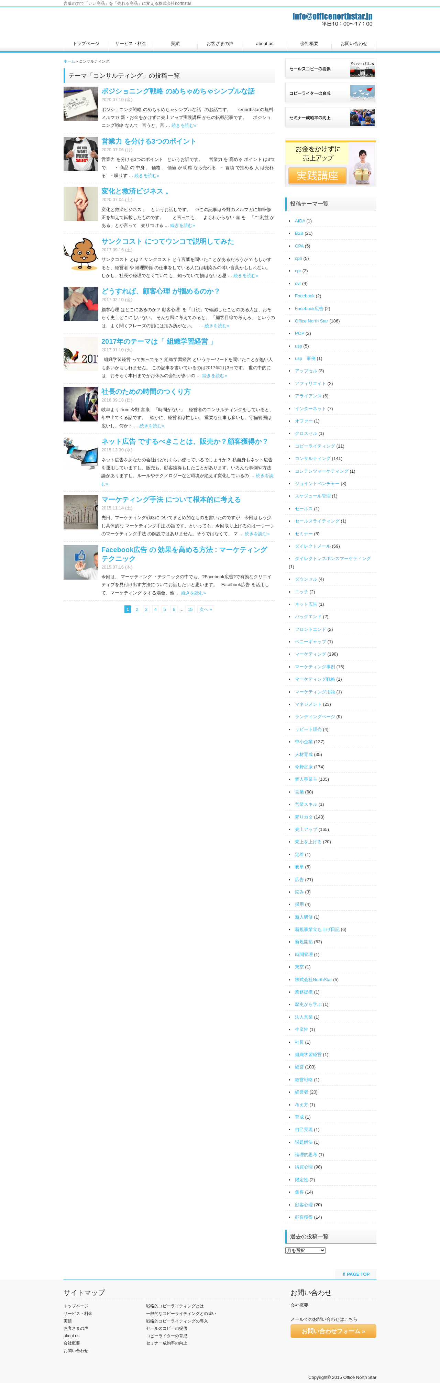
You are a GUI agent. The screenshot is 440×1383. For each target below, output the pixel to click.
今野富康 (304, 766)
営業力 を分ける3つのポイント (149, 141)
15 (190, 609)
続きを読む (184, 125)
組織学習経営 (308, 1054)
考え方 (301, 1104)
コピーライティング (315, 446)
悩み (299, 891)
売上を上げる (308, 841)
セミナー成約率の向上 (166, 1343)
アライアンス (308, 395)
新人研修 (304, 917)
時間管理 (304, 954)
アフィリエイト (310, 383)
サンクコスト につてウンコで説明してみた (167, 241)
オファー (304, 421)
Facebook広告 (309, 308)
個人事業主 (306, 779)
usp (298, 346)
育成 (299, 1117)
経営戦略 (304, 1079)
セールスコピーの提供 (166, 1328)
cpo (298, 258)
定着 (299, 854)
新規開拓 (304, 941)
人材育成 (304, 754)
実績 (175, 43)
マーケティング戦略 (315, 679)
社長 (299, 1042)
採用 (299, 904)
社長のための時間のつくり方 (146, 391)
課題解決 (304, 1142)
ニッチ (301, 591)
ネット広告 (306, 604)
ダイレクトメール (313, 546)
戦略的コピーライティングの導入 (177, 1321)
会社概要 (309, 43)
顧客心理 (304, 1204)
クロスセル (306, 433)
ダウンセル (306, 579)
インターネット (310, 408)
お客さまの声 (220, 43)
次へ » (205, 609)
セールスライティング (317, 521)
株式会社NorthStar (313, 979)
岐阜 (299, 866)
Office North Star (311, 320)
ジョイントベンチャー (317, 483)
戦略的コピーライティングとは (175, 1306)
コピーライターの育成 (166, 1335)
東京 (299, 966)
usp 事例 (305, 358)
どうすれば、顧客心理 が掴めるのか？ (160, 291)
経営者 (301, 1092)
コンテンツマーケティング (322, 471)
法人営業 (304, 1017)
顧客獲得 (304, 1217)
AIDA (300, 220)
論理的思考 (306, 1154)
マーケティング (310, 654)
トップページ (86, 43)
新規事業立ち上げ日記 (317, 929)
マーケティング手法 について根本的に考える (171, 499)
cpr (298, 270)
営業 (299, 791)
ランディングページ (315, 716)
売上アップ (306, 829)
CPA (299, 246)
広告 (299, 879)
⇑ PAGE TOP (356, 1274)
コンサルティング (313, 458)
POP (299, 333)
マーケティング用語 (315, 691)
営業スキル (306, 804)
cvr (298, 283)
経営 (299, 1066)
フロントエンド (310, 629)
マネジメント (308, 704)
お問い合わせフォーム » (333, 1331)
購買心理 (304, 1167)
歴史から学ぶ (308, 1004)
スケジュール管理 (313, 495)
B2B (299, 233)
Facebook (305, 295)
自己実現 (304, 1129)
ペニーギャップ (310, 641)
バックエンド (308, 616)
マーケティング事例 (315, 666)
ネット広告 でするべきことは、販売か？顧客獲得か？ (184, 441)
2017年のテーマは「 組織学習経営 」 (159, 341)
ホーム (69, 61)
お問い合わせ (354, 43)
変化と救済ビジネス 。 (136, 191)
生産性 (301, 1029)
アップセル (306, 370)
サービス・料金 (130, 43)
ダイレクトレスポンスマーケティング (333, 558)
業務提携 (304, 992)
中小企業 (304, 741)
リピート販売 (308, 729)
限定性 (301, 1179)
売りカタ (304, 817)
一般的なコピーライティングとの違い (181, 1313)
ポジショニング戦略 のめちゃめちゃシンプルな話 (178, 91)
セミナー (304, 533)
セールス (304, 508)
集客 (299, 1192)
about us (264, 43)
